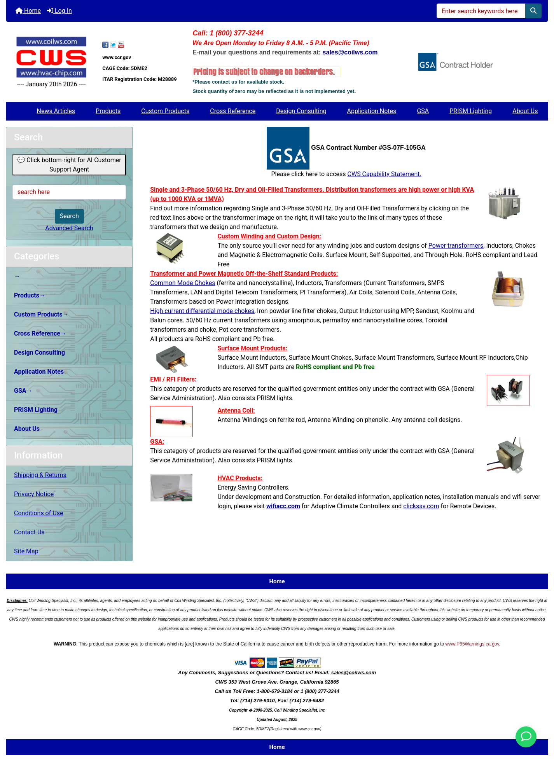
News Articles (56, 111)
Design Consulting (301, 111)
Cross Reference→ (40, 333)
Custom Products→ (41, 314)
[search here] (69, 192)
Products (108, 111)
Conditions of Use (38, 513)
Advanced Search (69, 228)
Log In (59, 10)
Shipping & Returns (40, 475)
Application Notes (372, 111)
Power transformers (455, 245)
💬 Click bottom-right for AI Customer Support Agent (69, 164)
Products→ (29, 295)
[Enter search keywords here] (481, 10)
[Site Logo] (51, 57)
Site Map (26, 551)
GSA (423, 111)
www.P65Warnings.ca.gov (472, 644)
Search (69, 216)
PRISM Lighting (470, 111)
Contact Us (29, 532)
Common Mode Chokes (182, 283)
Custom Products (165, 111)
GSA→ (23, 390)
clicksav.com (421, 506)
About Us (525, 111)
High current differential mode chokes (202, 311)
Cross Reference (232, 111)
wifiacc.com (283, 506)
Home (28, 10)
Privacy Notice (34, 494)
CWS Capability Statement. (384, 174)
